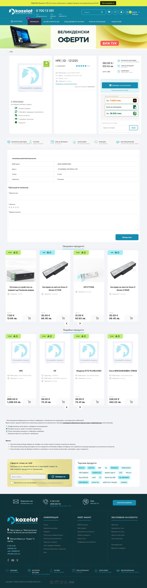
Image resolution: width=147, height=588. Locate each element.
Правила (47, 531)
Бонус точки (82, 538)
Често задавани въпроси (52, 545)
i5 (100, 477)
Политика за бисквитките (52, 538)
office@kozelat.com (41, 16)
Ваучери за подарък (118, 548)
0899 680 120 (62, 16)
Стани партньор (117, 538)
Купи (134, 128)
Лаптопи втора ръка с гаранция (55, 549)
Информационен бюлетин (87, 542)
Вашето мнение (15, 212)
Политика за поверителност (53, 535)
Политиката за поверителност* (50, 483)
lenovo (81, 468)
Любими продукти (84, 535)
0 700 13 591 (45, 10)
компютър (97, 473)
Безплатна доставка (51, 528)
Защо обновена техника (74, 22)
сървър (124, 482)
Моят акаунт (82, 528)
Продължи (127, 237)
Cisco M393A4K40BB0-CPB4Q (123, 371)
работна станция (110, 482)
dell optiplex (83, 473)
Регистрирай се (108, 3)
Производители (116, 545)
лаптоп (91, 468)
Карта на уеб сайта (118, 535)
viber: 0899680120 (13, 551)
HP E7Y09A (89, 287)
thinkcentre (126, 468)
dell (99, 468)
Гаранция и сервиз (50, 542)
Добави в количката (120, 85)
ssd (120, 473)
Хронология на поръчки (86, 531)
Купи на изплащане (97, 22)
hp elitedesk (124, 477)
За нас (46, 525)
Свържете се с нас (117, 528)
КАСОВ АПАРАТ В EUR (51, 22)
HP (55, 371)
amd (93, 477)
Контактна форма (124, 503)
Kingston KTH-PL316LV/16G (88, 371)
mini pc (128, 473)
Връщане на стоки (117, 531)
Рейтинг (12, 204)
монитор (95, 482)
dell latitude (83, 482)
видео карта (110, 473)
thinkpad (114, 468)
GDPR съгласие (83, 525)
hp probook (83, 477)
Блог (45, 552)
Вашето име (14, 193)
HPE (21, 371)
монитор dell (110, 477)
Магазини (114, 525)
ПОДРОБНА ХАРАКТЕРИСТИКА (66, 84)
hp (106, 468)
